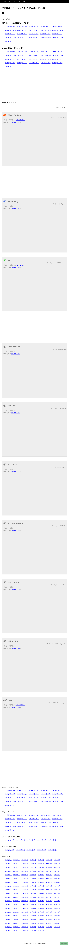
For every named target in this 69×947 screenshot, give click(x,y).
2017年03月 (41, 916)
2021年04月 (41, 889)
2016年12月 (8, 919)
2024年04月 (33, 871)
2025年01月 (16, 867)
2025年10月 (57, 860)
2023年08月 (41, 875)
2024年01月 (57, 871)
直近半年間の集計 (10, 26)
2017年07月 (8, 916)
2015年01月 (24, 930)
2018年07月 (24, 908)
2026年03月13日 (41, 850)
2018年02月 (8, 912)
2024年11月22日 (15, 589)
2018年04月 (49, 908)
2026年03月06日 (52, 850)
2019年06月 (49, 901)
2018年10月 (57, 904)
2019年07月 (41, 901)
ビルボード (7, 2)
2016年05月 (8, 923)
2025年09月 (8, 863)
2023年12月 (8, 875)
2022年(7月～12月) (10, 30)
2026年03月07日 (52, 840)
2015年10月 (8, 927)
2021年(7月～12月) (34, 30)
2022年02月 (16, 886)
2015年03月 (8, 930)
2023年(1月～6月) (57, 26)
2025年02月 (8, 867)
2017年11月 (33, 912)
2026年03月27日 (20, 850)
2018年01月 (16, 912)
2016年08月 (41, 919)
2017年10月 (41, 912)
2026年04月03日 (9, 850)
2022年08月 (24, 882)
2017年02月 (49, 916)
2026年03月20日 (31, 850)
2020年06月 (8, 897)
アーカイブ (22, 2)
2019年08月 (33, 901)
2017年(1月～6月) (22, 37)
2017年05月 (24, 916)
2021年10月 (49, 886)
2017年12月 (24, 912)
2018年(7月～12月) (45, 34)
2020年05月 (16, 897)
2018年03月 (57, 908)
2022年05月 (49, 882)
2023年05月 (8, 878)
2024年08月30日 (15, 707)
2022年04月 (57, 882)
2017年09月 (49, 912)
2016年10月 (24, 919)
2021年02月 (57, 889)
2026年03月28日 (20, 840)
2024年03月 (41, 871)
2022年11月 (57, 878)
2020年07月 (57, 893)
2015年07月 (33, 927)
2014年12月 (33, 930)
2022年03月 (8, 886)
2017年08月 (57, 912)
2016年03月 (24, 923)
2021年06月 (24, 889)
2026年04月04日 (9, 840)
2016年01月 (41, 923)
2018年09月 (8, 908)
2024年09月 (49, 867)
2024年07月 (8, 871)
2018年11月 (49, 904)
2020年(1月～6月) (10, 34)
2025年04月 (49, 863)
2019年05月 (57, 901)
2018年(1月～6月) (57, 34)
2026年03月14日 (41, 840)
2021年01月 (8, 893)
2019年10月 (16, 901)
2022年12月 (49, 878)
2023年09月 (33, 875)
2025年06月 (33, 863)
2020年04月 (24, 897)
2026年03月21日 (31, 840)
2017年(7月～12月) (10, 37)
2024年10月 (41, 867)
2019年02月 (24, 904)
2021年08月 (8, 889)
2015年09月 (16, 927)
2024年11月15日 (15, 354)
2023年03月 (24, 878)
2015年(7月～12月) (57, 37)
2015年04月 (57, 927)
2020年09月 (41, 893)
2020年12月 (16, 893)
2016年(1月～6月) (45, 37)
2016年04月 (16, 923)
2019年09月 (24, 901)
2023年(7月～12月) (46, 26)
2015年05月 (49, 927)
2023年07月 (49, 875)
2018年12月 (41, 904)
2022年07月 (33, 882)
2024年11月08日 (15, 122)
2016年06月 (57, 919)
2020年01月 (49, 897)
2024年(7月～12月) (22, 26)
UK (14, 2)
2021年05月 (33, 889)
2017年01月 (57, 916)
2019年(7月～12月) (22, 34)
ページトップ (64, 943)
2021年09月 (57, 886)
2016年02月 (33, 923)
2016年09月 (33, 919)
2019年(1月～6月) (33, 34)
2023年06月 (57, 875)
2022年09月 (16, 882)
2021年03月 (49, 889)
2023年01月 (41, 878)
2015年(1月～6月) (10, 41)
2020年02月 (41, 897)
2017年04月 (33, 916)
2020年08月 (49, 893)
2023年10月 (24, 875)
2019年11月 (8, 901)
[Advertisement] (34, 84)
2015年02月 (16, 930)
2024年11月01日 (15, 208)
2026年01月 (33, 860)
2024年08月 (57, 867)
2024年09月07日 (20, 705)
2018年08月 (16, 908)
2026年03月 (16, 860)
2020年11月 (24, 893)
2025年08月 (16, 863)
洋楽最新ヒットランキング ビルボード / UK (23, 8)
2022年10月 (8, 882)
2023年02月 (33, 878)
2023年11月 (16, 875)
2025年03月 (57, 863)
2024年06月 (16, 871)
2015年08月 (24, 927)
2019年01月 (33, 904)
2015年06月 (41, 927)
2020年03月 (33, 897)
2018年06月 (33, 908)
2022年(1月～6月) (22, 30)
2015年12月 (49, 923)
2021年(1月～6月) (45, 30)
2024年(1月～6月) (34, 26)
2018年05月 (41, 908)
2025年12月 (41, 860)
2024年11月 (33, 867)
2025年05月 (41, 863)
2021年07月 (16, 889)
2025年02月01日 (20, 265)
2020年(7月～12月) (57, 30)
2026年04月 (8, 860)
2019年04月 (8, 904)
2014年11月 (41, 930)
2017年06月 (16, 916)
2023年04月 (16, 878)
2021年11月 (41, 886)
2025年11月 (49, 860)
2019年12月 (57, 897)
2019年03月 (16, 904)
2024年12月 (24, 867)
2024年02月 (49, 871)
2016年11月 (16, 919)
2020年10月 (33, 893)
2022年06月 (41, 882)
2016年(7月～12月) (34, 37)
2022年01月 (24, 886)
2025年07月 (24, 863)
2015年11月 (57, 923)
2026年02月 (24, 860)
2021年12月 (33, 886)
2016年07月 (49, 919)
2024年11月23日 (20, 120)
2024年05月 (24, 871)
